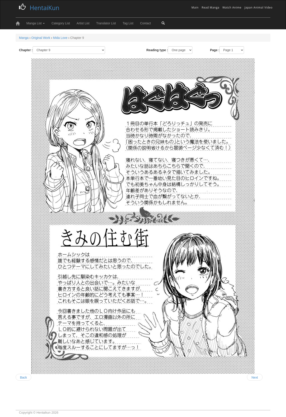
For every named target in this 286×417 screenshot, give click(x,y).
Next (255, 377)
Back (23, 377)
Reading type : (157, 50)
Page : (214, 50)
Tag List (128, 23)
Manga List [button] (35, 23)
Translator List (106, 23)
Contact (145, 23)
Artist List (83, 23)
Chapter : (26, 50)
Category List (60, 23)
